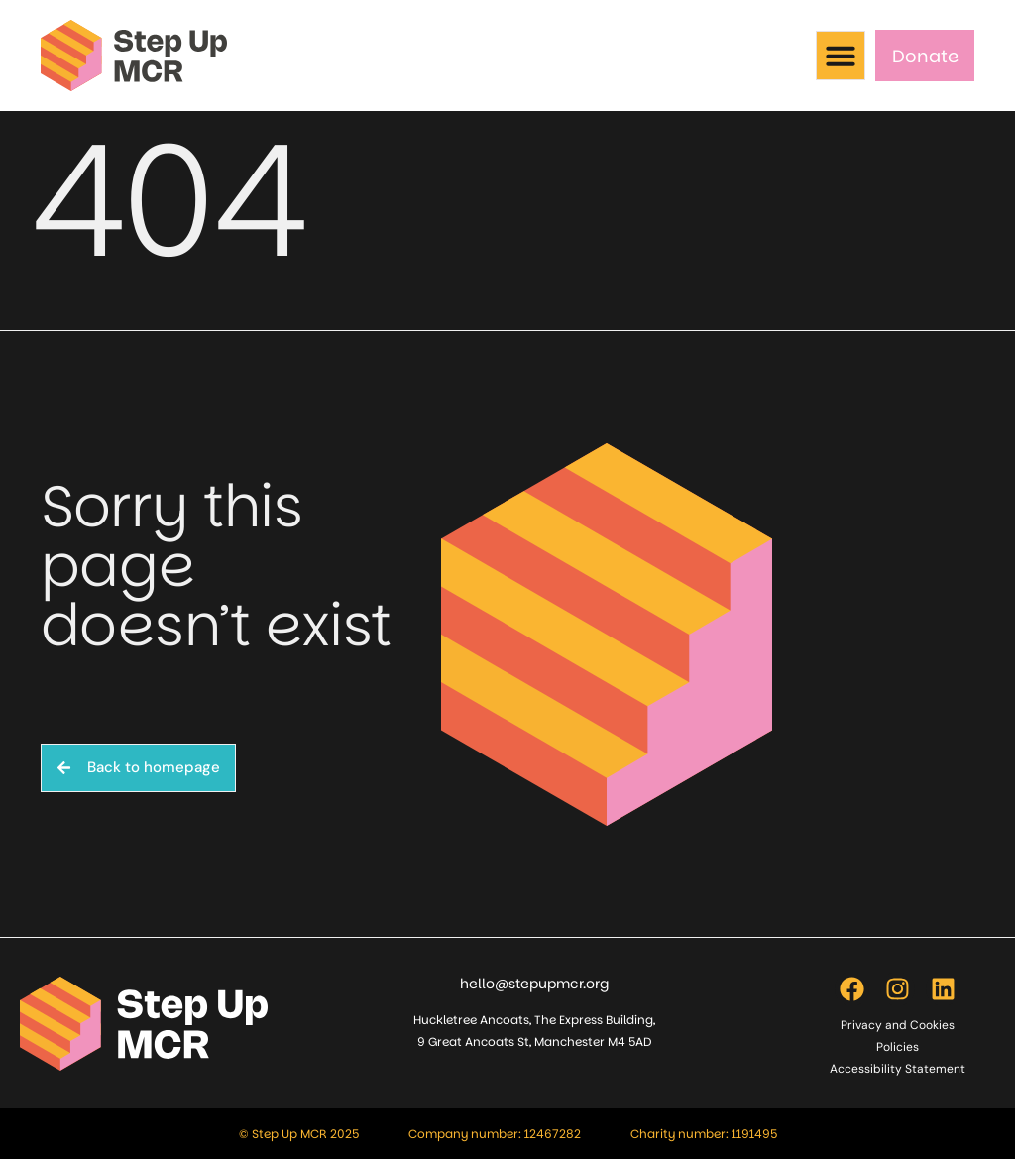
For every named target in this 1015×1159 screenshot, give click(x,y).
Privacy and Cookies (898, 1025)
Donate (925, 56)
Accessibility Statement (897, 1069)
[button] (840, 55)
